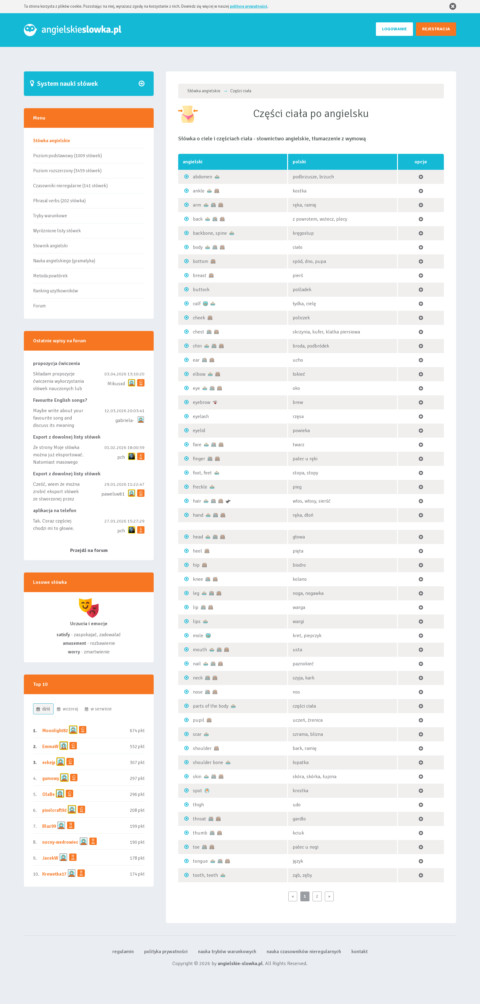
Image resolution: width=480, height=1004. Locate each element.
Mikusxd (116, 384)
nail (197, 664)
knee (198, 579)
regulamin (123, 952)
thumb (200, 833)
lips (197, 621)
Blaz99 (49, 826)
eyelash (201, 416)
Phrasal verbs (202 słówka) (59, 200)
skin (197, 777)
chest (198, 332)
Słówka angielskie (51, 140)
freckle (200, 487)
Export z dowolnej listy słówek (66, 437)
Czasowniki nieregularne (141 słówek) (70, 185)
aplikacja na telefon (54, 511)
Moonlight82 (55, 730)
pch (121, 457)
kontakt (359, 952)
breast (199, 275)
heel (197, 551)
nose (198, 692)
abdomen (202, 177)
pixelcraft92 (54, 810)
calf (197, 304)
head (198, 537)
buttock (201, 290)
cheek (199, 318)
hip (196, 565)
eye (196, 388)
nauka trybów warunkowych (227, 952)
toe (196, 847)
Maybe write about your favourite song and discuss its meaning (58, 418)
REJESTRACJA (436, 29)
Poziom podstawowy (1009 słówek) (67, 155)
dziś (43, 709)
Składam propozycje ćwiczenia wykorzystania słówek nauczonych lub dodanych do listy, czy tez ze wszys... (58, 388)
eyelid (199, 431)
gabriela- (124, 420)
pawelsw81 (113, 494)
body (198, 247)
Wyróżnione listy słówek (57, 231)
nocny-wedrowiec (60, 842)
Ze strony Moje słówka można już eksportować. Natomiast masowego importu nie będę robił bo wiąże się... (58, 462)
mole (198, 636)
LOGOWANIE (394, 29)
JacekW (50, 858)
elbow (199, 374)
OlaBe (48, 794)
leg (196, 593)
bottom (200, 261)
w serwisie (98, 709)
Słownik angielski (50, 246)
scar (197, 734)
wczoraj (67, 709)
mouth (200, 650)
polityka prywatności (166, 952)
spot (197, 791)
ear (196, 360)
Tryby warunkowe (50, 216)
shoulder (202, 748)
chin (197, 346)
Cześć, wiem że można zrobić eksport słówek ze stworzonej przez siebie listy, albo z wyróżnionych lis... (56, 499)
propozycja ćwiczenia (56, 363)
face (197, 445)
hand (198, 515)
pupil (198, 720)
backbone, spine (210, 233)
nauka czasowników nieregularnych (304, 952)
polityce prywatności (248, 6)
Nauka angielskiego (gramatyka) (64, 261)
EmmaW (50, 746)
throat (199, 819)
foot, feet (202, 473)
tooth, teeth (205, 875)
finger (199, 459)
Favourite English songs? (60, 400)
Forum (39, 306)
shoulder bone (208, 762)
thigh (198, 805)
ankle (198, 191)
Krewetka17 (54, 874)
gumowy (50, 778)
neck (198, 678)
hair (197, 501)
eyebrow (201, 402)
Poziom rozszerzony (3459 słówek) (67, 170)
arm (197, 205)
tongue (200, 861)
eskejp (48, 762)
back (198, 219)
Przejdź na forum (89, 550)
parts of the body (210, 706)
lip (195, 607)
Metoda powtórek (50, 276)
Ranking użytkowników (55, 291)
